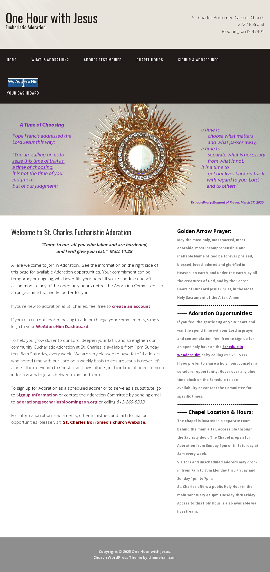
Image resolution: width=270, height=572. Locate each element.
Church (100, 557)
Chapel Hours (149, 59)
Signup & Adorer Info (198, 59)
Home (12, 59)
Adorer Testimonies (103, 59)
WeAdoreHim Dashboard (62, 326)
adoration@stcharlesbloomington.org (57, 402)
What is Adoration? (50, 59)
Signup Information (37, 395)
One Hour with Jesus (52, 17)
